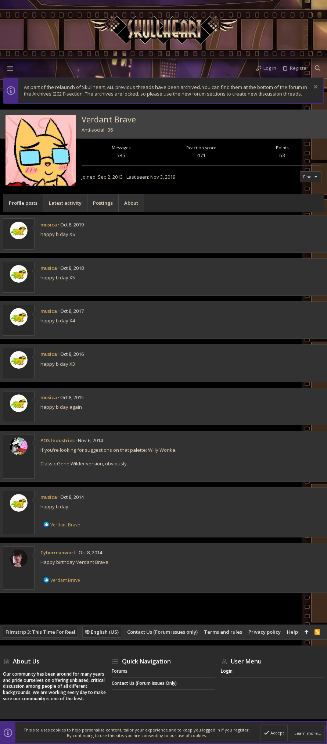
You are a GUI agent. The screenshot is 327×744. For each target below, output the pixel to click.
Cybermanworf (57, 552)
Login (227, 671)
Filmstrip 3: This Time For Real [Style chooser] (40, 632)
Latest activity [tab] (65, 203)
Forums (119, 671)
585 (120, 155)
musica (48, 224)
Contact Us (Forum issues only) (162, 632)
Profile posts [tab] (23, 203)
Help (292, 632)
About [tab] (131, 203)
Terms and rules (223, 632)
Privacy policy (264, 632)
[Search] (317, 68)
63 (282, 155)
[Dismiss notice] (315, 88)
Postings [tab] (103, 203)
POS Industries (57, 440)
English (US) (102, 632)
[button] (10, 68)
